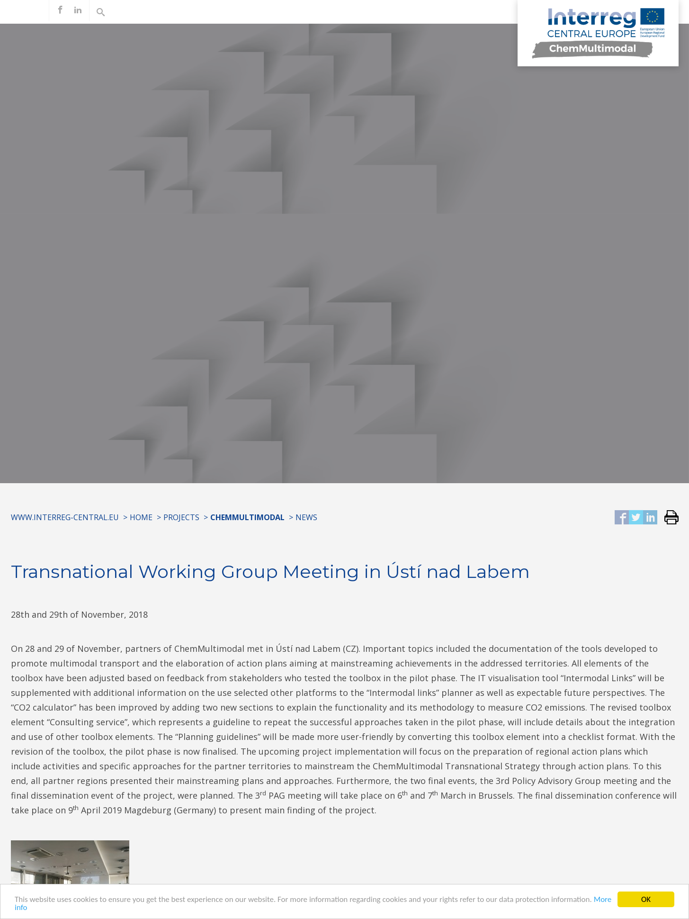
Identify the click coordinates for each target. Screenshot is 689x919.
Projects (181, 517)
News (306, 517)
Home (141, 517)
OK (646, 899)
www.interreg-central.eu (65, 517)
